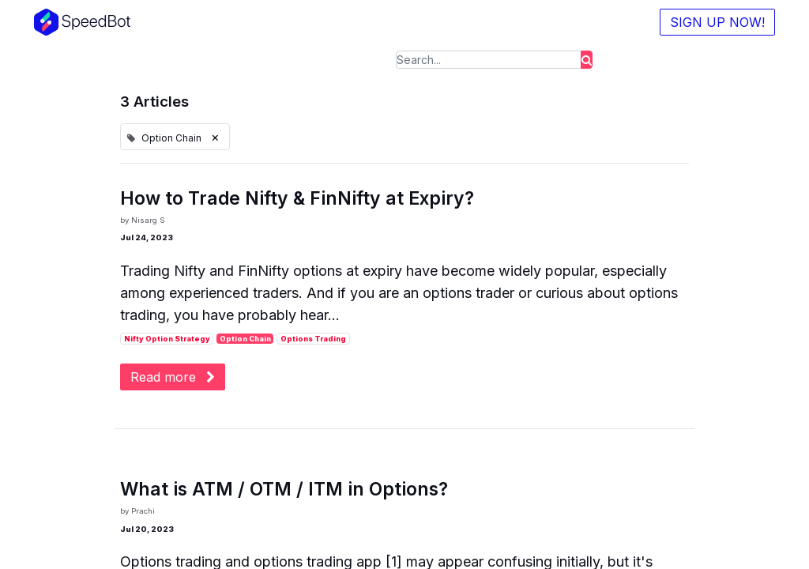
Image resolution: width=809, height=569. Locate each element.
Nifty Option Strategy (167, 338)
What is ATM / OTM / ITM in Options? (284, 489)
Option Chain (245, 338)
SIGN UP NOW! (714, 22)
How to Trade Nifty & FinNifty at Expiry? (297, 199)
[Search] (587, 60)
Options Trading (313, 338)
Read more (172, 377)
